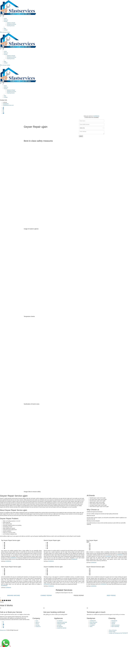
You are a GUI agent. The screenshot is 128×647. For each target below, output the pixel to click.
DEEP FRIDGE (112, 595)
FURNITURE (93, 623)
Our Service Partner (5, 32)
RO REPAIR (60, 626)
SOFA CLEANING (115, 625)
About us (6, 19)
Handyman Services (11, 24)
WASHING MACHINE (15, 595)
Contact (5, 30)
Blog (5, 28)
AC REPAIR (59, 620)
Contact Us (37, 626)
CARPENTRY (93, 620)
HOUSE (113, 623)
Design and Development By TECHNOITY (118, 633)
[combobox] (91, 128)
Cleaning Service (11, 25)
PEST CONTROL (115, 626)
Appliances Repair (11, 22)
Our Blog (37, 625)
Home (5, 18)
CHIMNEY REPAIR (47, 595)
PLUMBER (92, 625)
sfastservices (3, 630)
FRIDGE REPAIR (61, 623)
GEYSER (59, 625)
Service (5, 21)
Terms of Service (113, 630)
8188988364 (6, 103)
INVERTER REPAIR (61, 628)
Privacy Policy (112, 631)
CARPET (113, 622)
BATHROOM (114, 620)
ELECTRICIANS (93, 622)
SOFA (91, 626)
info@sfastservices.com (8, 105)
